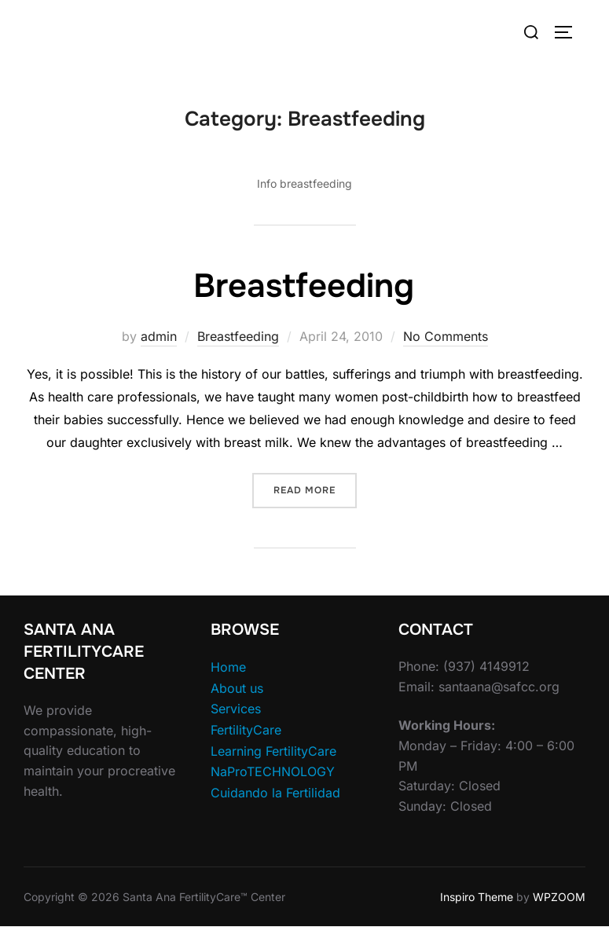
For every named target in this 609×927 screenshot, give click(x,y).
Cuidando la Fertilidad (275, 793)
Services (236, 708)
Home (228, 667)
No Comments (445, 336)
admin (159, 336)
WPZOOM (559, 896)
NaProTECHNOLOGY (273, 771)
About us (237, 688)
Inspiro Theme (476, 896)
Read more (315, 489)
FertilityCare (246, 730)
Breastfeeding (303, 286)
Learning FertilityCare (273, 751)
